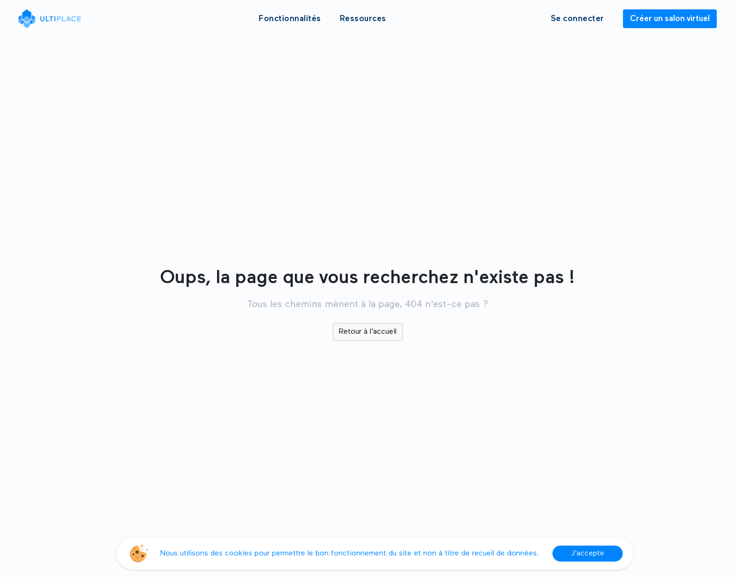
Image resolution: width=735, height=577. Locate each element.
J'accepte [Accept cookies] (587, 553)
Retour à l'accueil (368, 332)
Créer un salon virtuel (670, 19)
